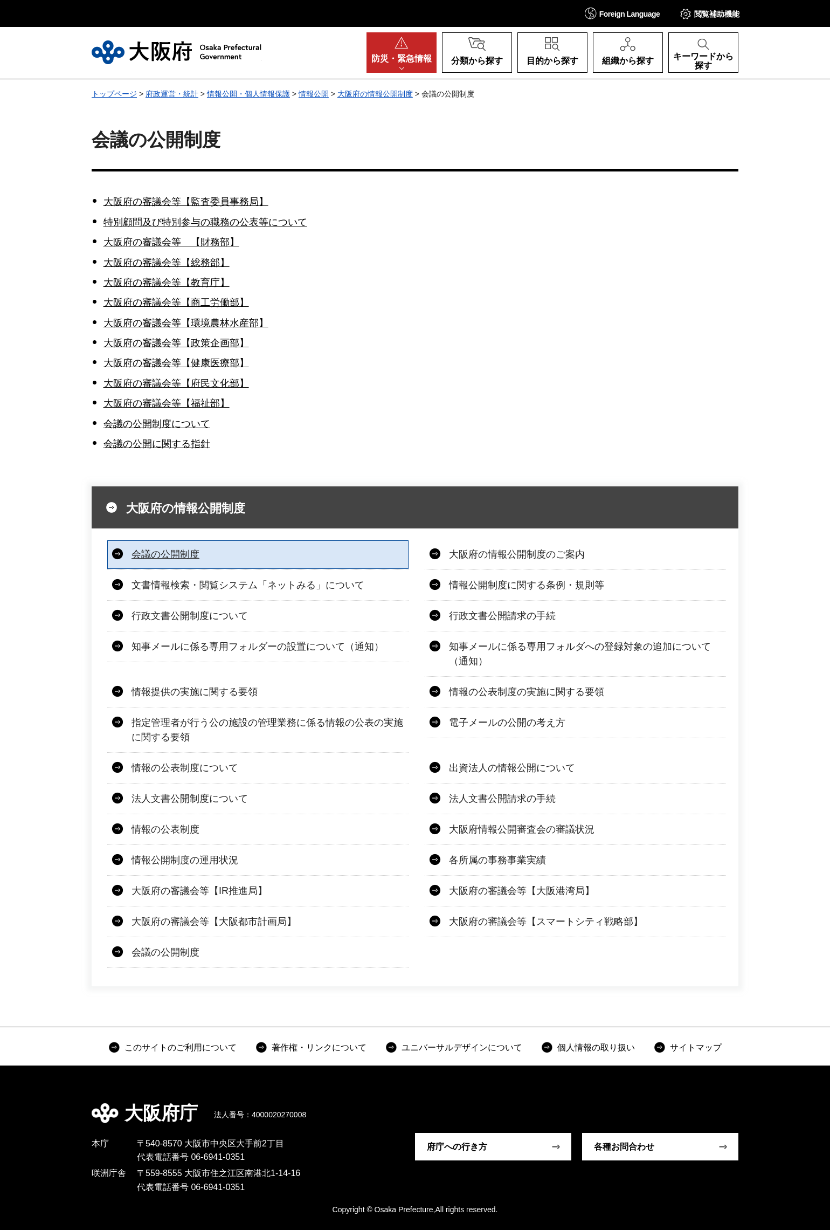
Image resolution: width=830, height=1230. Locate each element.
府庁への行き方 (457, 1146)
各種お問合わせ (624, 1146)
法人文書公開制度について (190, 798)
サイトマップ (696, 1047)
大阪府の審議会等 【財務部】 (171, 242)
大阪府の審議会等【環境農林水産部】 (185, 323)
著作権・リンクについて (319, 1047)
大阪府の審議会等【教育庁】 (166, 282)
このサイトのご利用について (180, 1047)
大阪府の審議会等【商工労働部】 (176, 302)
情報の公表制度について (185, 767)
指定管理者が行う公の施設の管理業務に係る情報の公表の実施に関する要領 (267, 730)
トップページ (114, 94)
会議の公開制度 (165, 554)
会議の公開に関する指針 (156, 443)
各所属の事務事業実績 (497, 860)
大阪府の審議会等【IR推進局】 (199, 890)
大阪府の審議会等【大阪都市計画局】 (214, 921)
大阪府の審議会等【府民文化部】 (176, 383)
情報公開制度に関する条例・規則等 (526, 585)
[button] (622, 13)
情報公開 (314, 94)
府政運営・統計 (172, 94)
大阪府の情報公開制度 (375, 94)
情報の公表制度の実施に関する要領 (526, 691)
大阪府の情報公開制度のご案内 (517, 554)
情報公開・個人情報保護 (248, 94)
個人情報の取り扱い (596, 1047)
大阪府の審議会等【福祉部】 (166, 403)
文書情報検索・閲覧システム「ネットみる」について (248, 585)
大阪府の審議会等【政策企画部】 (176, 343)
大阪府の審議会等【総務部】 (166, 262)
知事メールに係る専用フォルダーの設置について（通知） (258, 646)
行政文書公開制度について (190, 615)
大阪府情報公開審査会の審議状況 (521, 829)
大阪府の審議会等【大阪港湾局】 (521, 890)
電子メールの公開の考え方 (507, 722)
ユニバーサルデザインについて (462, 1047)
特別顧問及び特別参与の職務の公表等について (205, 222)
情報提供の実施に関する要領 (195, 691)
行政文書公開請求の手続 (502, 615)
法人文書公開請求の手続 (502, 798)
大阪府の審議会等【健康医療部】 (176, 363)
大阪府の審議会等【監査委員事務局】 (185, 201)
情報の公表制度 (165, 829)
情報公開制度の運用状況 (185, 860)
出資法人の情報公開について (512, 767)
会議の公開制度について (156, 423)
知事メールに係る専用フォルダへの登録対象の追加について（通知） (580, 653)
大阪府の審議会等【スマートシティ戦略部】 (546, 921)
